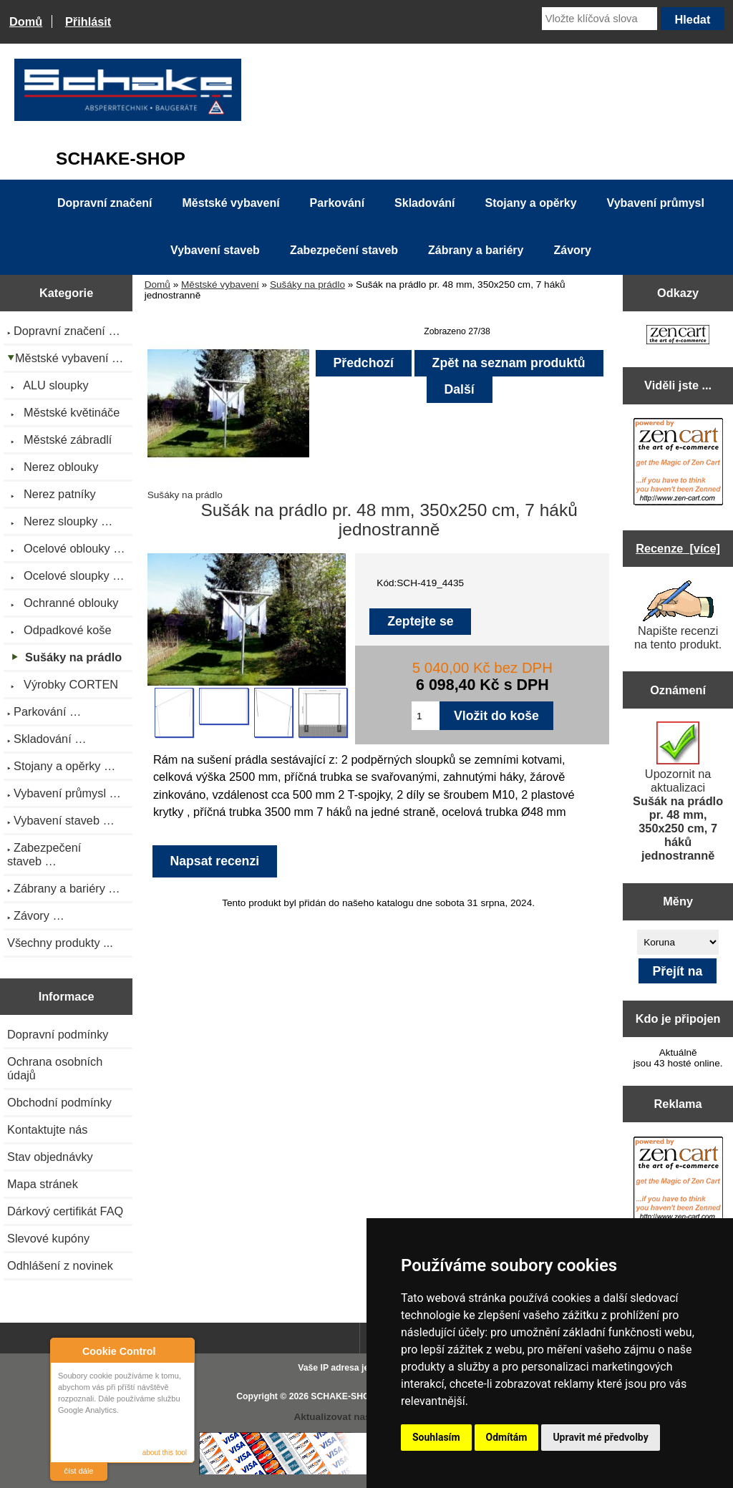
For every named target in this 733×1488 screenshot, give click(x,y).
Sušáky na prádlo (307, 284)
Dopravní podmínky (57, 1034)
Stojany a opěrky (531, 203)
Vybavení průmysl (655, 203)
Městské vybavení (220, 284)
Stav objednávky (50, 1156)
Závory (572, 250)
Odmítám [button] (507, 1437)
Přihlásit (88, 21)
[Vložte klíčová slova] (599, 18)
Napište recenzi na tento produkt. (678, 615)
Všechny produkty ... (60, 942)
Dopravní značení (104, 203)
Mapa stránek (42, 1183)
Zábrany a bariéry (475, 250)
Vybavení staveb (215, 250)
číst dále (79, 1471)
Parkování (337, 203)
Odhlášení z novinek (60, 1265)
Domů (25, 21)
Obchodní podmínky (59, 1102)
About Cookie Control (65, 1350)
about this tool (164, 1453)
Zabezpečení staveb (344, 250)
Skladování (424, 203)
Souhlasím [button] (436, 1437)
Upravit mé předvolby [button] (600, 1437)
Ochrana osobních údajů (54, 1068)
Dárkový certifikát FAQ (65, 1211)
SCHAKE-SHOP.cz (348, 1396)
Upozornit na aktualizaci (678, 791)
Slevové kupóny (48, 1238)
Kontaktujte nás (47, 1129)
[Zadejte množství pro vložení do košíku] (426, 715)
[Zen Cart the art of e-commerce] (677, 336)
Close (181, 1351)
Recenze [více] (678, 548)
